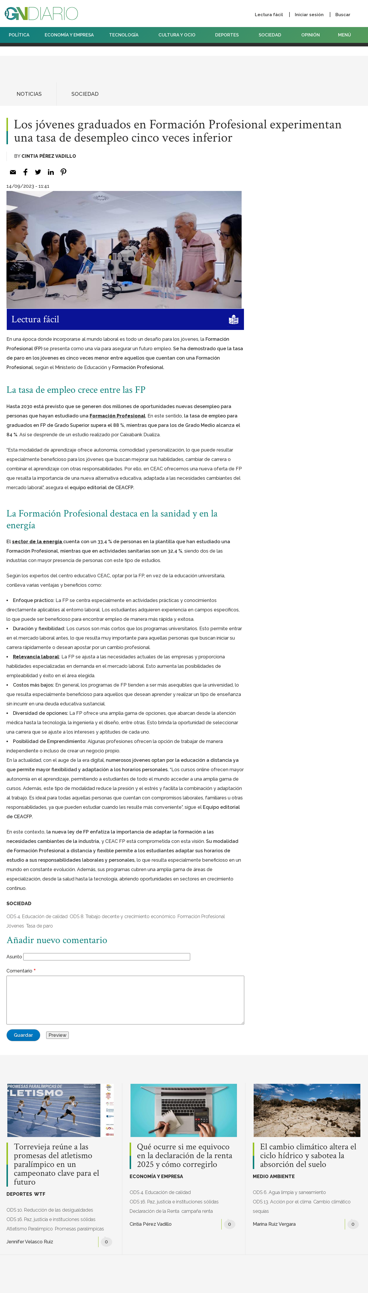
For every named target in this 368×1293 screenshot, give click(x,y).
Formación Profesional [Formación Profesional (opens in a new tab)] (117, 416)
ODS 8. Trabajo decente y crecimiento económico (122, 916)
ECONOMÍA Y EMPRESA (69, 35)
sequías (261, 1211)
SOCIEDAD (272, 35)
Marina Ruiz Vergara (274, 1224)
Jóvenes (15, 926)
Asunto (14, 957)
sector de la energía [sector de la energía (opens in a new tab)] (37, 541)
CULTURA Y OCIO (179, 35)
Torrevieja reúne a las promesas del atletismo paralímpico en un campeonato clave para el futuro (56, 1165)
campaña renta (197, 1211)
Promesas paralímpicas (79, 1229)
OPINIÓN (310, 35)
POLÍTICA (19, 35)
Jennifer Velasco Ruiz (29, 1242)
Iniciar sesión (309, 14)
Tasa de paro (39, 926)
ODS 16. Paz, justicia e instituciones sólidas (51, 1219)
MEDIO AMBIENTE (274, 1176)
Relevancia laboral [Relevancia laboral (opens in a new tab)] (36, 657)
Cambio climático (332, 1202)
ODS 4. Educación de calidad (37, 916)
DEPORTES (229, 35)
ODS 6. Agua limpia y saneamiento (289, 1192)
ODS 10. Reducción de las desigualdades (49, 1210)
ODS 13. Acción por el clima (282, 1202)
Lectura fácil (269, 14)
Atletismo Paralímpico (29, 1229)
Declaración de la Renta (154, 1211)
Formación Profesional (201, 916)
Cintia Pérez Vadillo (48, 156)
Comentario (19, 971)
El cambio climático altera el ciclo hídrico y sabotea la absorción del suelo (308, 1156)
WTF (39, 1194)
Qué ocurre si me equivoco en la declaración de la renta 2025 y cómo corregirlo (184, 1156)
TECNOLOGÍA (126, 35)
